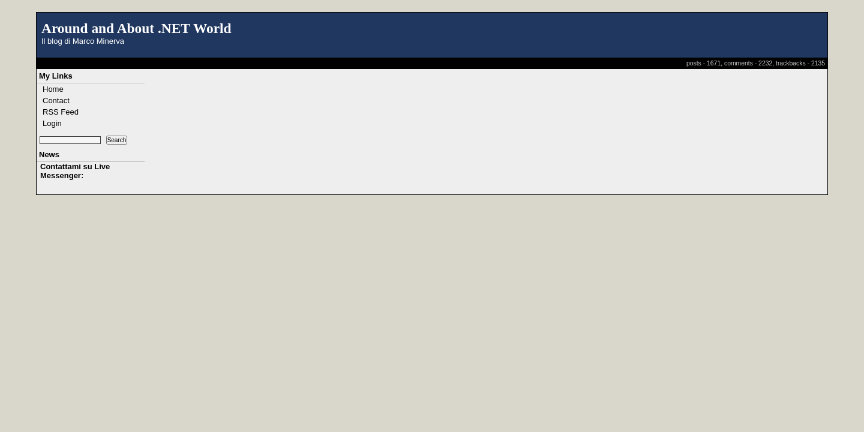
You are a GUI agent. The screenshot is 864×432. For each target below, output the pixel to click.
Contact (56, 100)
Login (52, 123)
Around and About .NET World (136, 28)
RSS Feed (61, 111)
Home (53, 89)
